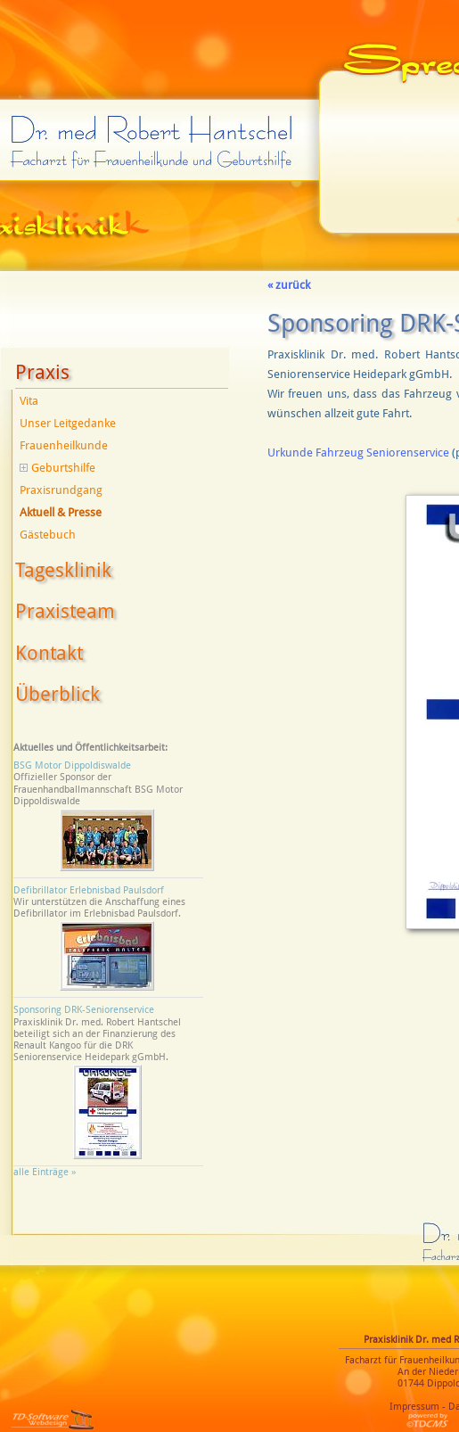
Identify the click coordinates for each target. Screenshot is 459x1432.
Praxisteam (65, 611)
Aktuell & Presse (61, 512)
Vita (29, 400)
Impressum (414, 1406)
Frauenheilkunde (64, 445)
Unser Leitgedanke (68, 423)
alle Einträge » (47, 1172)
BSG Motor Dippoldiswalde (72, 765)
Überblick (57, 694)
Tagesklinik (63, 570)
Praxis (42, 372)
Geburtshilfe (57, 467)
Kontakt (49, 653)
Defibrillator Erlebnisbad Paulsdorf (88, 890)
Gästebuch (48, 534)
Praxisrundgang (61, 490)
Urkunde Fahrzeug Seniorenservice (358, 452)
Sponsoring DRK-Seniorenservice (83, 1010)
